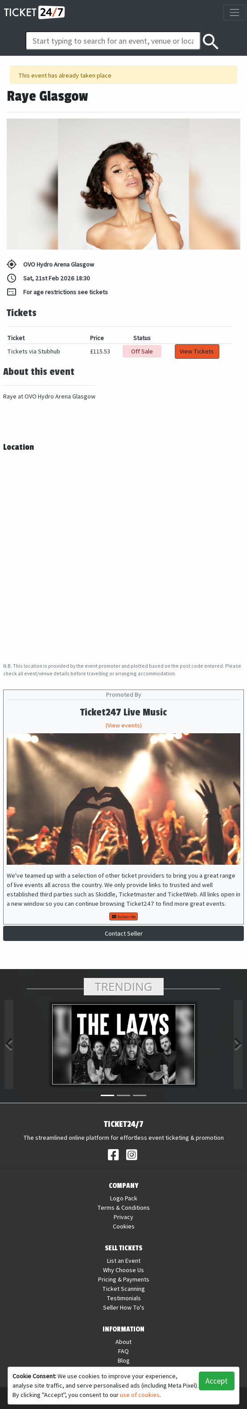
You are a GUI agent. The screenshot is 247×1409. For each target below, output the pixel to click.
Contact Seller (124, 933)
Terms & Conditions (123, 1208)
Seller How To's (123, 1307)
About (123, 1342)
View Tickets (197, 351)
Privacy (123, 1217)
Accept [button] (217, 1381)
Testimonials (124, 1298)
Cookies (124, 1226)
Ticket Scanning (123, 1289)
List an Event (123, 1261)
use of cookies (140, 1395)
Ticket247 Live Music (123, 713)
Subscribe (124, 917)
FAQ (123, 1351)
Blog (124, 1360)
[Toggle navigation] (234, 12)
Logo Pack (123, 1198)
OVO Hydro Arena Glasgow (50, 264)
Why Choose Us (123, 1270)
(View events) (124, 725)
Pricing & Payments (123, 1279)
